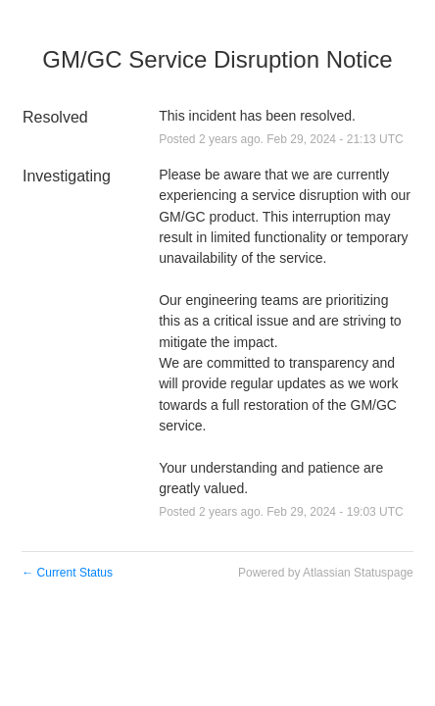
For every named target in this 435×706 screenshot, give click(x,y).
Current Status (67, 573)
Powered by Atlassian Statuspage (325, 573)
